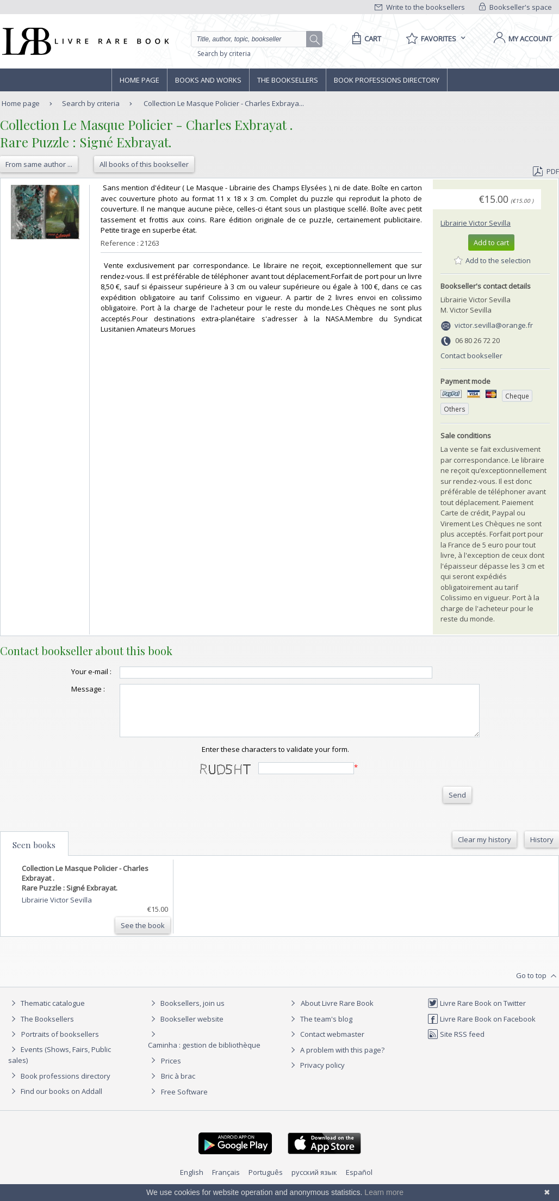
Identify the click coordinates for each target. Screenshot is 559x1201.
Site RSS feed (456, 1043)
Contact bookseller (471, 355)
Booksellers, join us (186, 1012)
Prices (171, 1070)
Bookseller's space (515, 7)
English (191, 1182)
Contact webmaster (326, 1043)
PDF (546, 171)
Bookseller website (185, 1028)
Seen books (34, 854)
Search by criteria (224, 53)
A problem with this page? (336, 1059)
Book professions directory (386, 80)
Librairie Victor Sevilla (475, 223)
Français (226, 1182)
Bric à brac (178, 1086)
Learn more (383, 1192)
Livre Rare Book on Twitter (476, 1012)
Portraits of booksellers (60, 1044)
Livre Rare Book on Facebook (481, 1028)
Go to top (537, 985)
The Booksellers (287, 80)
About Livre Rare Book (337, 1013)
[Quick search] (253, 39)
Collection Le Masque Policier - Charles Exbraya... (224, 103)
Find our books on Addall (55, 1101)
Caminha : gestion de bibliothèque (204, 1055)
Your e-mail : (69, 671)
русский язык (314, 1182)
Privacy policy (316, 1074)
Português (266, 1182)
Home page (139, 80)
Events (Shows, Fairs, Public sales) (59, 1064)
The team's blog (320, 1028)
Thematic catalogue (46, 1012)
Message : (66, 689)
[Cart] (364, 38)
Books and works (208, 80)
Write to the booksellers (420, 7)
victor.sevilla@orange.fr (494, 325)
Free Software (184, 1101)
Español (359, 1182)
